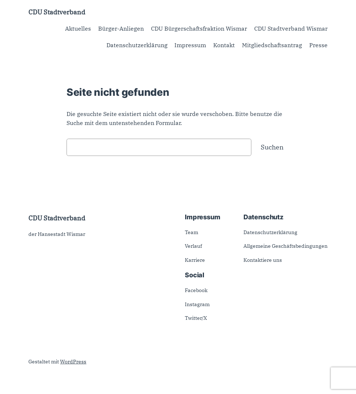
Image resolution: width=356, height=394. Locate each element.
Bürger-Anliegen (121, 28)
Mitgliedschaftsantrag (272, 45)
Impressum (190, 45)
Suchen (272, 147)
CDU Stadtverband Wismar (291, 28)
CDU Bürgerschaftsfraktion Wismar (199, 28)
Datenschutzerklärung (137, 45)
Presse (318, 45)
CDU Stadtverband (56, 12)
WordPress (73, 361)
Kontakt (224, 45)
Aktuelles (78, 28)
